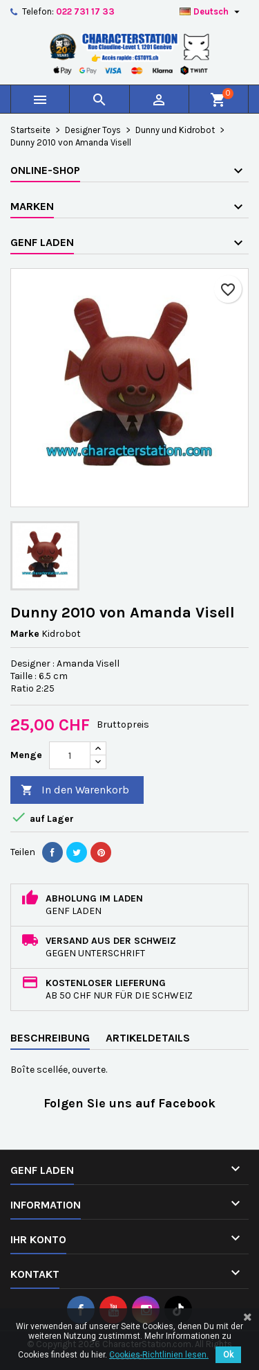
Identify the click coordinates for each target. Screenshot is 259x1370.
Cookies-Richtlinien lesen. (159, 1355)
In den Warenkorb (75, 790)
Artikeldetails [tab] (148, 1037)
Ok (228, 1355)
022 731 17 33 (85, 11)
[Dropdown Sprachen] (211, 12)
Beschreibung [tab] (50, 1037)
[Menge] (69, 755)
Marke (24, 634)
